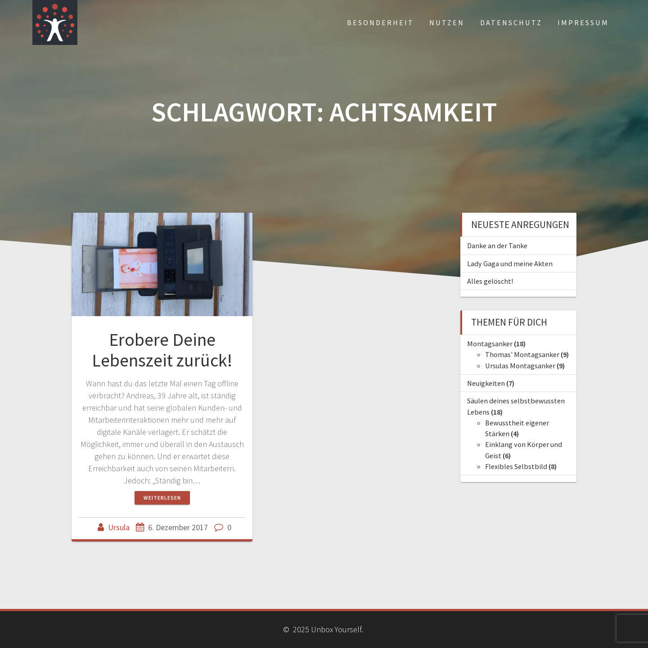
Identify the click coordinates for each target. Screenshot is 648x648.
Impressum (583, 22)
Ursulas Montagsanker (520, 365)
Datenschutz (511, 22)
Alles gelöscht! (490, 281)
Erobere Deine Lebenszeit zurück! (162, 349)
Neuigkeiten (486, 383)
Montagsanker (490, 343)
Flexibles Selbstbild (516, 466)
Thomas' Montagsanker (522, 354)
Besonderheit (380, 22)
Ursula (119, 527)
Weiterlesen (162, 497)
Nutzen (446, 22)
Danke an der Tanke (497, 245)
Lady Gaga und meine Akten (510, 263)
